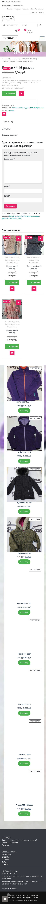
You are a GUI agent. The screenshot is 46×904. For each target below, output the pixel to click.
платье (11, 110)
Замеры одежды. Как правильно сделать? (19, 840)
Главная (5, 59)
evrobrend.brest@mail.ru (12, 5)
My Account (9, 38)
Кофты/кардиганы (12, 260)
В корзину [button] (13, 282)
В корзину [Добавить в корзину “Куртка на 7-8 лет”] (24, 511)
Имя (6, 187)
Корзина (25, 9)
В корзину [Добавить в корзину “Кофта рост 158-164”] (24, 411)
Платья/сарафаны (8, 61)
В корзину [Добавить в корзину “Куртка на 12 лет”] (24, 612)
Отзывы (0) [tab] (8, 122)
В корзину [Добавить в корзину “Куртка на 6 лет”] (24, 713)
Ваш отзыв (9, 159)
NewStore (19, 900)
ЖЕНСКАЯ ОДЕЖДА (30, 59)
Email (7, 196)
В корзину (10, 93)
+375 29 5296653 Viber (11, 2)
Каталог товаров (13, 9)
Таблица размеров (10, 842)
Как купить (6, 854)
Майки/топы (34, 260)
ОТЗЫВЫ (33, 12)
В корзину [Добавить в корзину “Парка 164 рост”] (24, 662)
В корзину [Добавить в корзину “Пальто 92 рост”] (24, 763)
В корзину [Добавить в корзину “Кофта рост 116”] (24, 461)
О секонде (6, 837)
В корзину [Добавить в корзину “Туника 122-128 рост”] (24, 814)
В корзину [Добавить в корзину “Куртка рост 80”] (24, 562)
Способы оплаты (37, 9)
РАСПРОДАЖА (12, 263)
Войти (41, 12)
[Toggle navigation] (42, 38)
